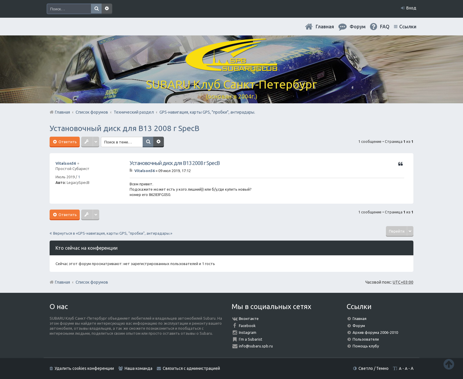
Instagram (247, 332)
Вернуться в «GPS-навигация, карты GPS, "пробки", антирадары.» (112, 233)
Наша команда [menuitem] (138, 368)
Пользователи (366, 339)
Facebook (247, 326)
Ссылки (407, 26)
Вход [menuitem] (411, 8)
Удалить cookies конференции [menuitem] (84, 368)
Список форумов (92, 282)
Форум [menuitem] (358, 26)
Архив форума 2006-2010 (375, 332)
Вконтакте (249, 318)
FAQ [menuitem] (384, 26)
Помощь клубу (366, 346)
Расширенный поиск (107, 9)
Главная (325, 26)
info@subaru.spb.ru (256, 346)
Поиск (96, 9)
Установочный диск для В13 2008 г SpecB (124, 128)
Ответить (67, 142)
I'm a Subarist (250, 339)
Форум (359, 326)
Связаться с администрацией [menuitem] (191, 368)
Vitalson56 (66, 163)
